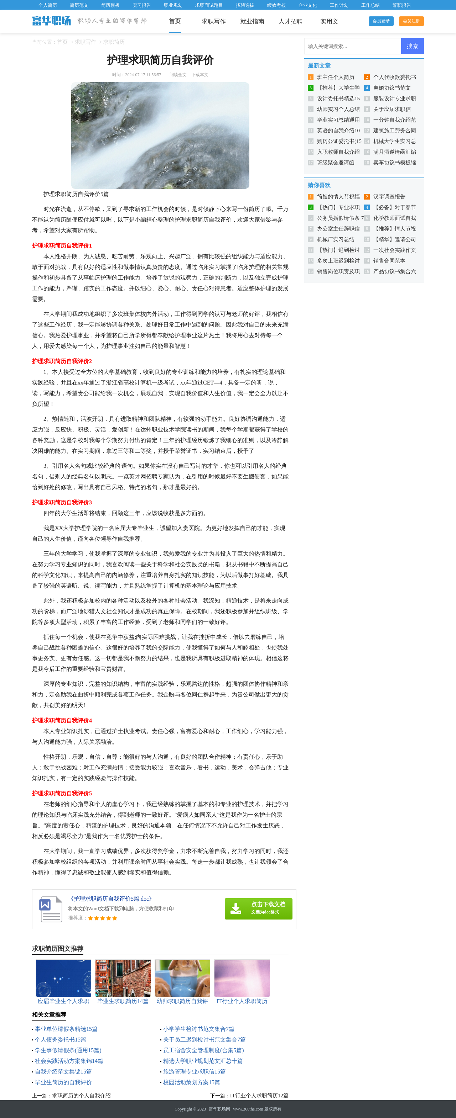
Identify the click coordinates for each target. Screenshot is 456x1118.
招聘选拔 (245, 5)
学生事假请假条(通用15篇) (68, 1050)
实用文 (329, 21)
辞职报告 (402, 5)
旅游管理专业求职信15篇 (194, 1072)
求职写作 (214, 21)
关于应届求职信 (392, 109)
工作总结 (370, 5)
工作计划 (339, 5)
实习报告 (142, 5)
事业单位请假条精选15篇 (66, 1029)
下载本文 (199, 74)
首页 (175, 21)
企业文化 (308, 5)
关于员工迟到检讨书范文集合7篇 (204, 1040)
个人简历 (47, 5)
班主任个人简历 (335, 77)
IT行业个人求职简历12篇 (259, 1095)
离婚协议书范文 (392, 88)
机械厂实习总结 (335, 239)
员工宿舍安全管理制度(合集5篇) (203, 1050)
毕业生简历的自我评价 (63, 1082)
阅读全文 (178, 74)
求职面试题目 (209, 5)
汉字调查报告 (389, 197)
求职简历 (114, 42)
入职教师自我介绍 (338, 152)
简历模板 (110, 5)
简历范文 (79, 5)
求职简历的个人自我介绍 (81, 1095)
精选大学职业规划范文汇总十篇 (203, 1061)
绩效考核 (276, 5)
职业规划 (173, 5)
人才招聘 (291, 21)
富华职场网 (219, 1109)
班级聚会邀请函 (335, 162)
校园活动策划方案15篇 (191, 1082)
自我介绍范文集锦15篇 (63, 1072)
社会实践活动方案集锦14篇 (69, 1061)
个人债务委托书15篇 (60, 1040)
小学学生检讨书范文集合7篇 (198, 1029)
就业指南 (252, 21)
